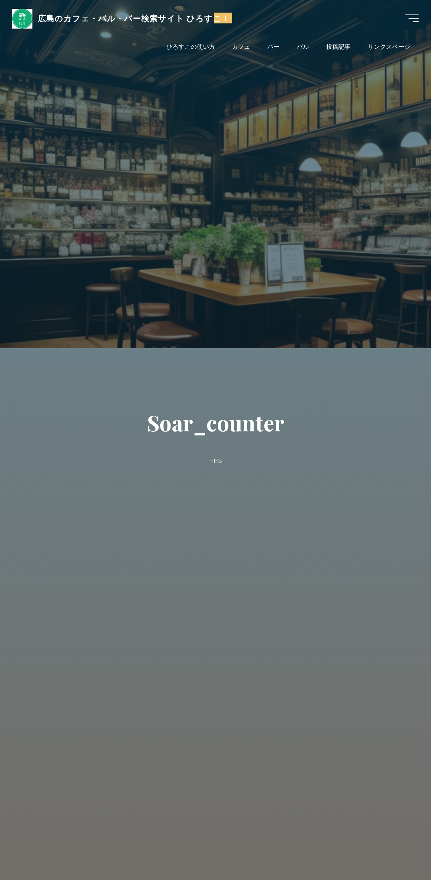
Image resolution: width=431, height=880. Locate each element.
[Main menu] (412, 18)
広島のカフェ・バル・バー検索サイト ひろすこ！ (134, 18)
